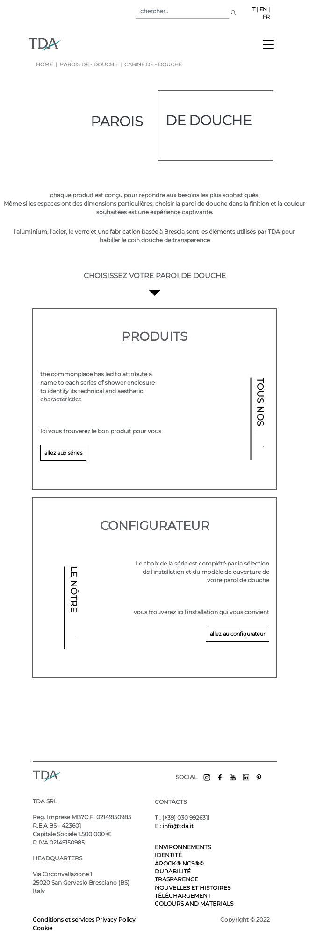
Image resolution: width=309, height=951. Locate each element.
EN (263, 10)
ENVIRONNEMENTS (183, 847)
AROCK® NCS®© (179, 863)
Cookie (42, 927)
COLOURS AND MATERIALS (194, 903)
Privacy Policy (116, 919)
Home (44, 65)
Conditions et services (64, 919)
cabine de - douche (152, 65)
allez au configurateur (237, 633)
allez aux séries (63, 453)
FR (266, 17)
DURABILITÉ (173, 871)
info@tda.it (178, 825)
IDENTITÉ (168, 854)
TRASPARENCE (176, 879)
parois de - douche (88, 65)
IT (253, 10)
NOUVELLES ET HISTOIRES (192, 887)
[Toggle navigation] (268, 44)
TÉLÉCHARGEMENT (183, 895)
